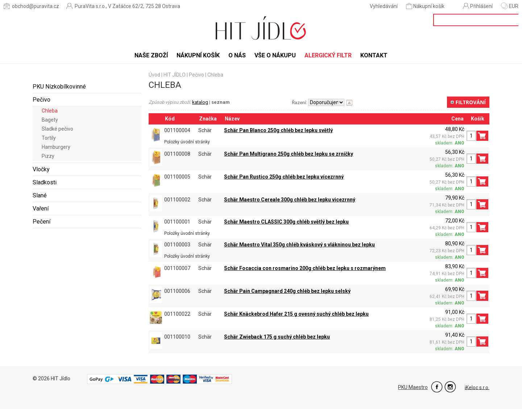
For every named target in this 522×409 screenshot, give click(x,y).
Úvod (154, 75)
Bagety (50, 120)
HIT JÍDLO (174, 75)
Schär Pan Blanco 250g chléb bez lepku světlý (278, 130)
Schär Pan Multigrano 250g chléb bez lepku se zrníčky (288, 154)
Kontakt (374, 55)
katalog (200, 102)
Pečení (41, 221)
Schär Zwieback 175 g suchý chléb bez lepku (277, 337)
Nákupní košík (426, 6)
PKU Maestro (413, 387)
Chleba (50, 111)
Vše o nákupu (275, 55)
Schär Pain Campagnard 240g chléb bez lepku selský (287, 291)
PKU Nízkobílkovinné (59, 86)
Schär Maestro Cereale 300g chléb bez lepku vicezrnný (289, 200)
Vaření (41, 208)
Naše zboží (151, 55)
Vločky (41, 169)
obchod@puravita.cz (31, 6)
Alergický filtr (328, 55)
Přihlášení (478, 6)
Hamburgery (56, 147)
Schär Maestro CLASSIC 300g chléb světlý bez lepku (286, 222)
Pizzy (48, 156)
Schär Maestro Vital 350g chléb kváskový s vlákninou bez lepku (299, 245)
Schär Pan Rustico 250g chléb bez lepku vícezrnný (284, 177)
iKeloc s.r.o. (477, 387)
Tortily (49, 138)
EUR (509, 6)
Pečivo (41, 99)
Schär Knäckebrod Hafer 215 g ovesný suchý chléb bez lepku (296, 314)
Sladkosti (45, 182)
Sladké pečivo (57, 129)
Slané (40, 195)
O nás (237, 55)
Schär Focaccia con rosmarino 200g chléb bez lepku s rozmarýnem (305, 268)
